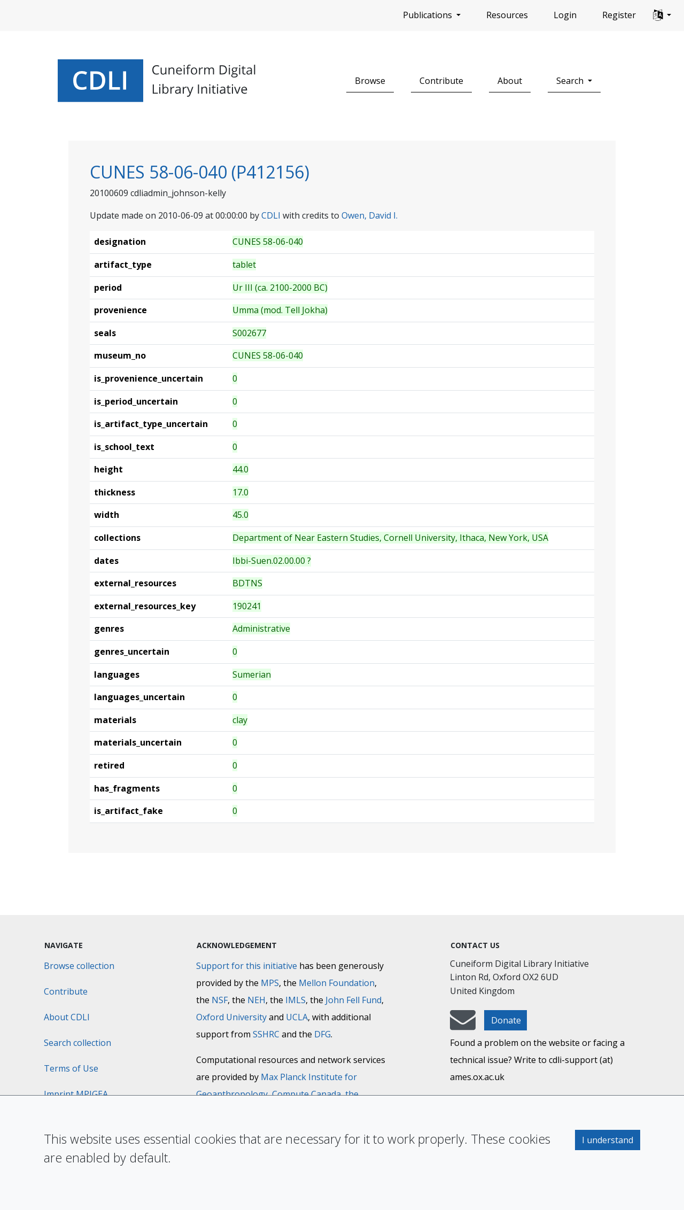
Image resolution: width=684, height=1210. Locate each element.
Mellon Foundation (337, 983)
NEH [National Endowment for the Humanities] (256, 1000)
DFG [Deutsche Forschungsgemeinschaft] (322, 1034)
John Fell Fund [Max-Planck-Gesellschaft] (353, 1000)
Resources (507, 15)
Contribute (441, 81)
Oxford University (231, 1017)
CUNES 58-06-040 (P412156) (199, 171)
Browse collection (79, 966)
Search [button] (571, 81)
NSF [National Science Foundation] (220, 1000)
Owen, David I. (369, 215)
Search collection (77, 1043)
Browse (370, 81)
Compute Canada (306, 1094)
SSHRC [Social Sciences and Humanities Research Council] (266, 1034)
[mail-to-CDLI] (463, 1025)
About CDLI (67, 1017)
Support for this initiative (246, 966)
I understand (607, 1140)
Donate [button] (506, 1020)
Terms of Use (71, 1068)
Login (565, 15)
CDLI (271, 215)
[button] (662, 15)
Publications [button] (428, 15)
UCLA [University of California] (297, 1017)
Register (619, 15)
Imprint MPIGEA (76, 1094)
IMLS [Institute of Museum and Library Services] (295, 1000)
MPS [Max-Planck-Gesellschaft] (270, 983)
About (510, 81)
